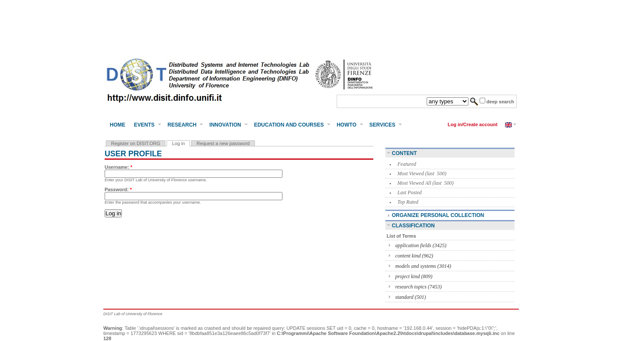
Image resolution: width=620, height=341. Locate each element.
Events (144, 125)
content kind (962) (414, 256)
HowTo (346, 125)
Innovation (225, 125)
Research (181, 125)
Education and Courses (289, 125)
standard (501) (410, 297)
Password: (118, 189)
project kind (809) (413, 276)
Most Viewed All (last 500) (425, 183)
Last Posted (409, 192)
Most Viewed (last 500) (421, 173)
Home (117, 125)
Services (382, 125)
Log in (178, 143)
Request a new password (223, 143)
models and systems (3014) (423, 266)
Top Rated (407, 202)
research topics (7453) (418, 287)
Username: (118, 167)
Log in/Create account (473, 124)
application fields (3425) (420, 245)
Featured (406, 164)
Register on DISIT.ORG (135, 143)
